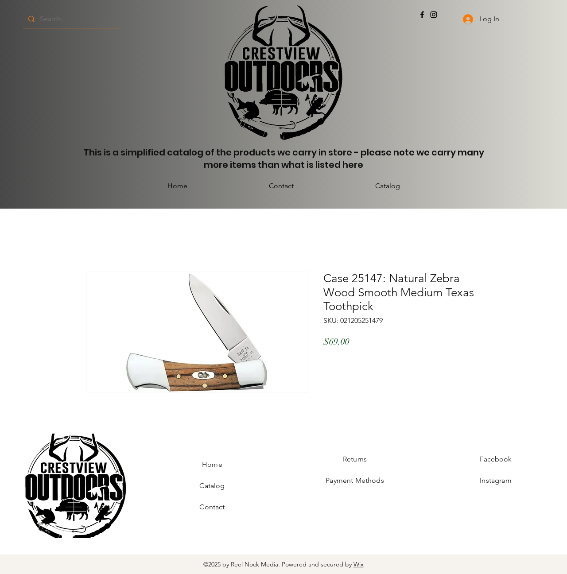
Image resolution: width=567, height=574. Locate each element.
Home (212, 464)
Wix (358, 564)
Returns (355, 459)
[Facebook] (422, 14)
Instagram (495, 480)
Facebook (495, 459)
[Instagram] (433, 14)
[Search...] (70, 19)
